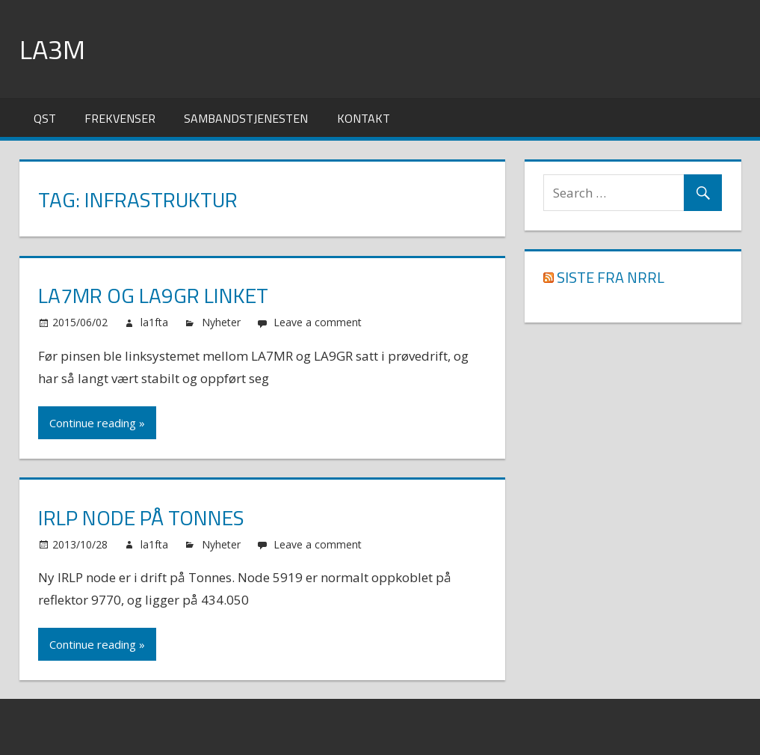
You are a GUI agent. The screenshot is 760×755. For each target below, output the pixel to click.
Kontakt (363, 118)
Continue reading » (97, 422)
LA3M (52, 49)
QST (45, 118)
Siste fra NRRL (610, 277)
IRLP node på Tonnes (141, 517)
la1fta (154, 322)
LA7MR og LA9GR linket (153, 295)
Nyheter (221, 322)
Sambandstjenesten (246, 118)
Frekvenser (119, 118)
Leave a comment (318, 322)
